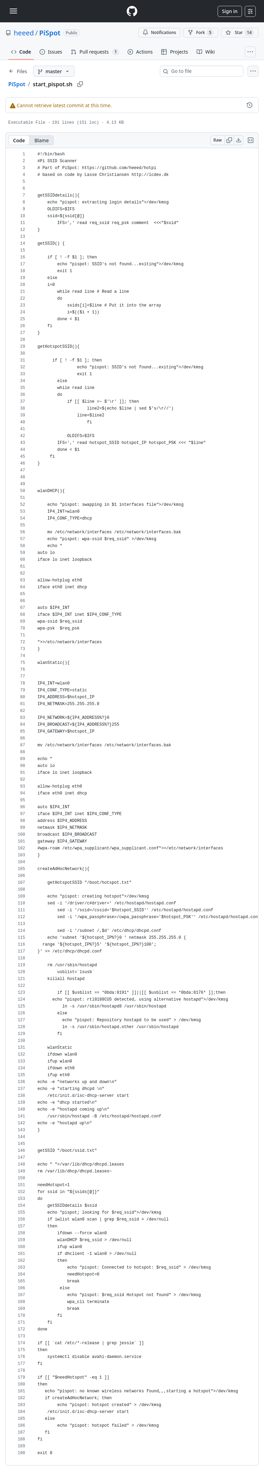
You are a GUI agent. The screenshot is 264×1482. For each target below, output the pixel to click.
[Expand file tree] (18, 71)
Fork (200, 32)
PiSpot (49, 32)
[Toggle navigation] (13, 11)
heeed (24, 32)
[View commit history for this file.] (249, 105)
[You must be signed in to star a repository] (239, 32)
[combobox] (204, 71)
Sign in (230, 11)
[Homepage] (132, 11)
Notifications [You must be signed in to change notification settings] (159, 32)
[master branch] (54, 71)
